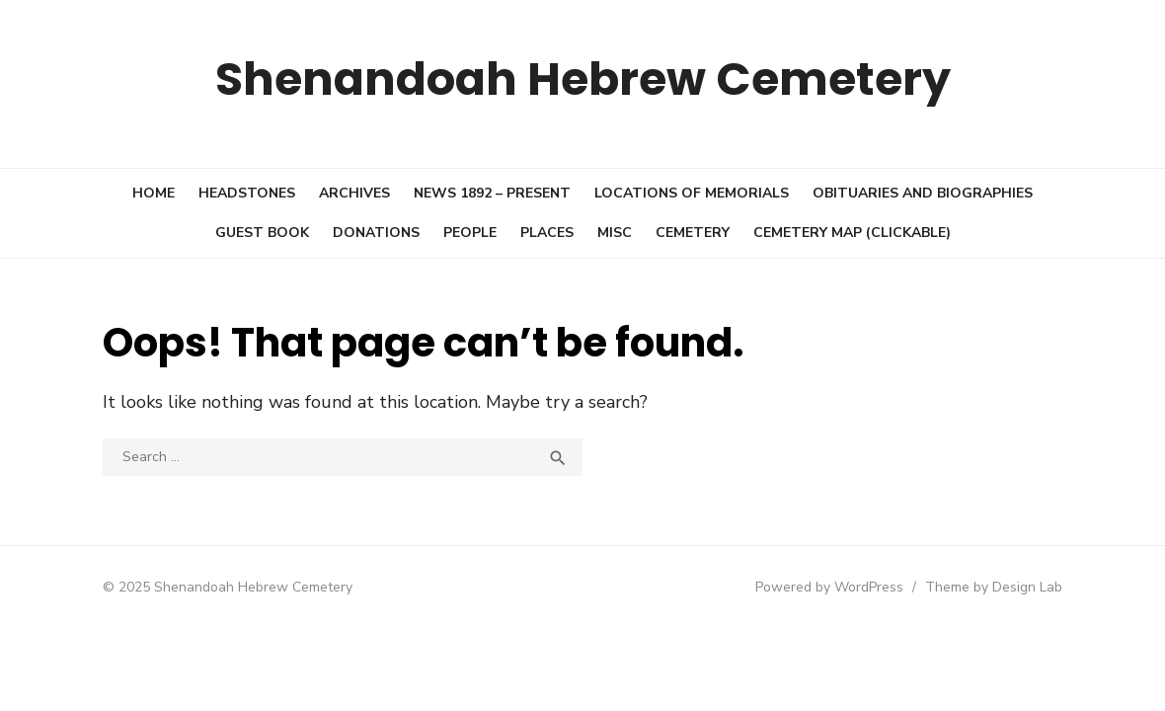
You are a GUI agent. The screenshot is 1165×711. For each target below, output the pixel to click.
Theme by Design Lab (997, 587)
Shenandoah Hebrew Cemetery (583, 78)
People (470, 232)
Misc (614, 232)
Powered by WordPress (833, 587)
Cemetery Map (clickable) (852, 232)
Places (547, 232)
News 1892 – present (492, 193)
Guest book (262, 232)
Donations (376, 232)
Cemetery (693, 232)
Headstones (246, 193)
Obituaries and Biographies (923, 193)
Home (153, 193)
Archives (354, 193)
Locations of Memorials (691, 193)
